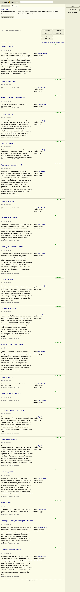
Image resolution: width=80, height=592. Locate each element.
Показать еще (33, 580)
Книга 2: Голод (6, 503)
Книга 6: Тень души (8, 81)
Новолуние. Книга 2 (8, 279)
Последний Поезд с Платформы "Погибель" (17, 521)
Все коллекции (6, 5)
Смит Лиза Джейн (43, 87)
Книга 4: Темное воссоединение (13, 98)
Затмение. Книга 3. (8, 47)
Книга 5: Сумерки (7, 201)
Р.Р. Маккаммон (42, 527)
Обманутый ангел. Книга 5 (11, 394)
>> (14, 239)
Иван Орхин (18, 13)
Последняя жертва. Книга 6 (11, 165)
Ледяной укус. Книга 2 (9, 308)
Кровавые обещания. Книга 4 (12, 344)
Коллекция (15, 5)
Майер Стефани (42, 53)
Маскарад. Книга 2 (8, 472)
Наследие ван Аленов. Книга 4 (12, 410)
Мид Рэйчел (41, 171)
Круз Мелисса (42, 400)
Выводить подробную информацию (12, 30)
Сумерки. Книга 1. (8, 143)
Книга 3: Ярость (7, 377)
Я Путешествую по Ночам (11, 550)
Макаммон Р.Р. (42, 556)
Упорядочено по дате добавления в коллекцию (53, 42)
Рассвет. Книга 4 (7, 114)
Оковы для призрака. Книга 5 (12, 247)
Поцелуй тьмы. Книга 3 (9, 218)
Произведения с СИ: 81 (7, 17)
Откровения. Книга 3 (9, 439)
